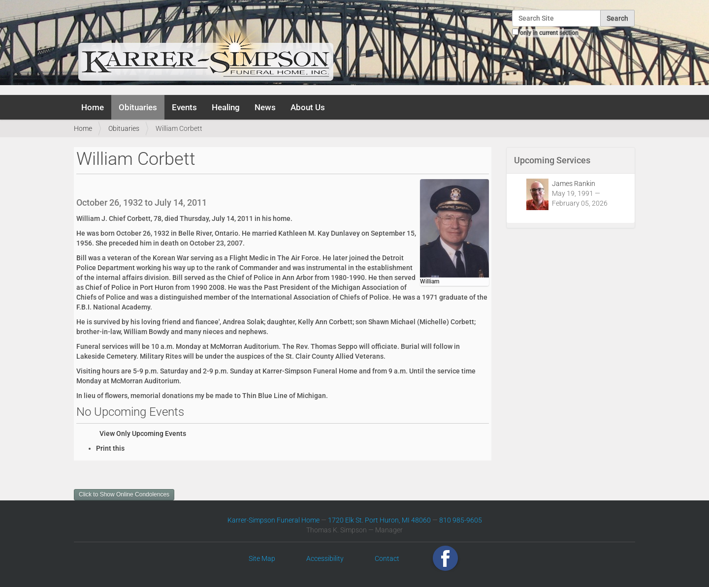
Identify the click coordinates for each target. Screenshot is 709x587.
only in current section (549, 33)
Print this (110, 448)
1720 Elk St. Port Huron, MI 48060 (379, 520)
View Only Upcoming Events (142, 433)
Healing (226, 107)
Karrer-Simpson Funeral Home (273, 520)
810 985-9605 (460, 520)
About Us (307, 107)
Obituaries (138, 107)
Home (92, 107)
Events (184, 107)
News (265, 107)
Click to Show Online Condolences (124, 494)
